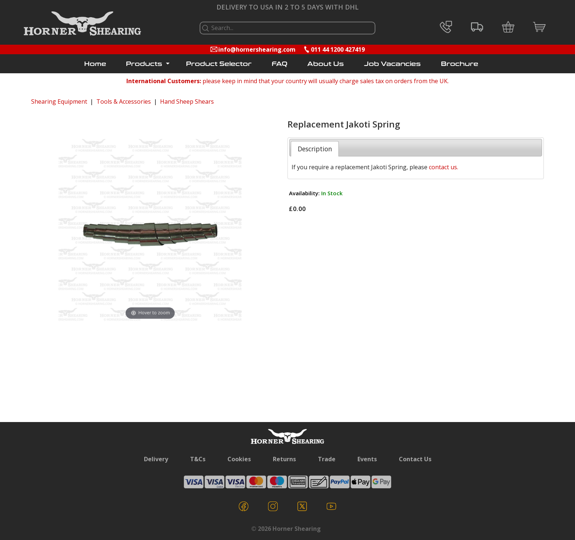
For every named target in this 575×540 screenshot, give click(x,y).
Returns (284, 459)
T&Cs (197, 459)
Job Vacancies (392, 63)
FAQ (280, 63)
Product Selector (219, 63)
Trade (326, 459)
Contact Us (415, 459)
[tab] (315, 148)
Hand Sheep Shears (187, 101)
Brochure (459, 63)
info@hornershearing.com (257, 49)
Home (95, 63)
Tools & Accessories (123, 101)
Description (315, 148)
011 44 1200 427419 (338, 49)
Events (367, 459)
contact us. (443, 167)
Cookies (239, 459)
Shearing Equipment (59, 101)
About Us (325, 63)
